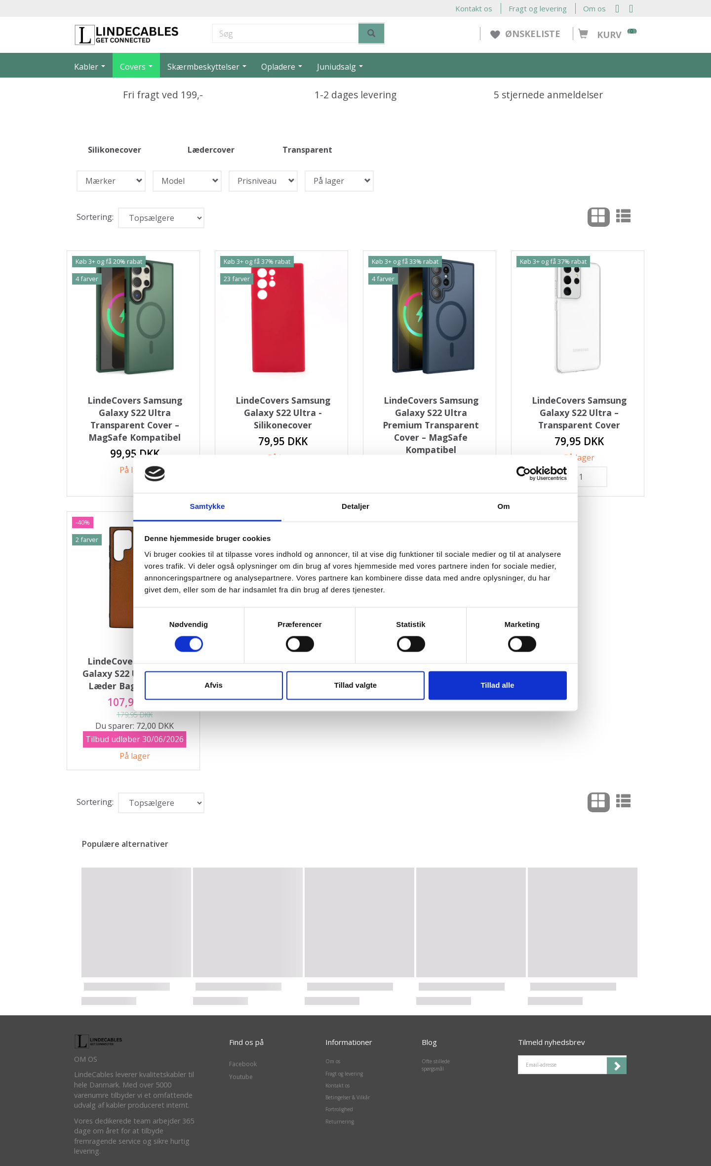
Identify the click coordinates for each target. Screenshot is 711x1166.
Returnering (339, 1121)
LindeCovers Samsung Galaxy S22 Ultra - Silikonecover (283, 412)
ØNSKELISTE (526, 34)
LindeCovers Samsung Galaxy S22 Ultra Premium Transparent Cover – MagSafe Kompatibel (431, 425)
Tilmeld (617, 1065)
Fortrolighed (339, 1109)
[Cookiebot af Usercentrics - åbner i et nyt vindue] (523, 473)
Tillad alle (497, 685)
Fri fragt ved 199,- (163, 94)
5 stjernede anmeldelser (548, 94)
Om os (594, 8)
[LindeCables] (127, 34)
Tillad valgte (355, 685)
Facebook (243, 1064)
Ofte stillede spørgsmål (436, 1065)
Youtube (241, 1077)
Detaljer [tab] (355, 506)
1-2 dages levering (355, 94)
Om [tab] (503, 506)
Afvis (213, 685)
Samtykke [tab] (207, 506)
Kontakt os (473, 8)
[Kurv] (604, 29)
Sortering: (95, 216)
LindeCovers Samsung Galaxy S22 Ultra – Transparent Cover (579, 412)
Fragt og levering (538, 8)
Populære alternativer (125, 843)
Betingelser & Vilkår (347, 1097)
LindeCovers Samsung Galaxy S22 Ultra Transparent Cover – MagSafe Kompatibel (134, 418)
